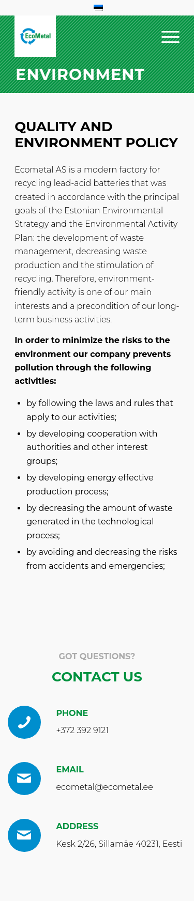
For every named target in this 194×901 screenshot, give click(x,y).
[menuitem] (165, 36)
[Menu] (165, 36)
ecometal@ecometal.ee (104, 787)
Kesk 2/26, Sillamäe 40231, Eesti (119, 844)
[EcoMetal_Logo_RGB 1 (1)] (35, 36)
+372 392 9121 (82, 730)
